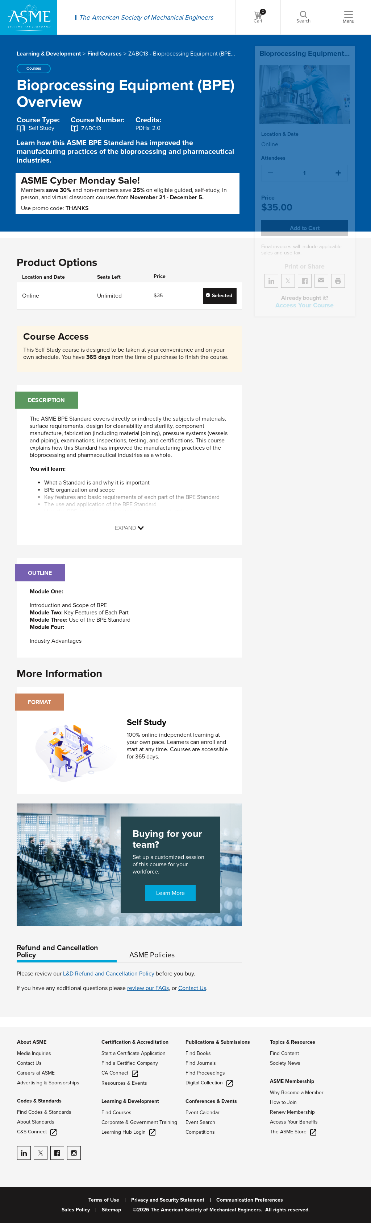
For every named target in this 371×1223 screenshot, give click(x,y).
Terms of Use (103, 1200)
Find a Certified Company (129, 1063)
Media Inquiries (34, 1053)
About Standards (35, 1122)
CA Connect (119, 1073)
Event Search (200, 1122)
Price (268, 189)
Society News (285, 1063)
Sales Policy (76, 1210)
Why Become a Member (297, 1092)
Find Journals (201, 1063)
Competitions (200, 1132)
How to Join (283, 1102)
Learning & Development (49, 53)
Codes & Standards (39, 1101)
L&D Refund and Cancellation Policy (108, 973)
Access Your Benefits (294, 1122)
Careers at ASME (36, 1073)
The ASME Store (293, 1132)
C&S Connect (37, 1132)
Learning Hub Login (128, 1132)
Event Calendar (203, 1112)
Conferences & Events (211, 1101)
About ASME (31, 1042)
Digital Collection (209, 1083)
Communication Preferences (249, 1200)
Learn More (170, 893)
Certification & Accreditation (134, 1042)
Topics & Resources (292, 1042)
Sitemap (111, 1210)
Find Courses (104, 53)
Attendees (273, 149)
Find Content (284, 1053)
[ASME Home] (28, 17)
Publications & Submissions (218, 1042)
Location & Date (280, 125)
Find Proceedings (205, 1073)
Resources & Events (124, 1083)
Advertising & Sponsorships (48, 1083)
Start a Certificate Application (133, 1053)
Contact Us (192, 988)
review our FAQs (148, 988)
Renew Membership (292, 1112)
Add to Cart (305, 219)
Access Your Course (304, 296)
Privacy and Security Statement (167, 1200)
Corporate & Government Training (139, 1122)
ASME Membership (292, 1081)
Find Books (198, 1053)
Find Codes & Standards (44, 1112)
